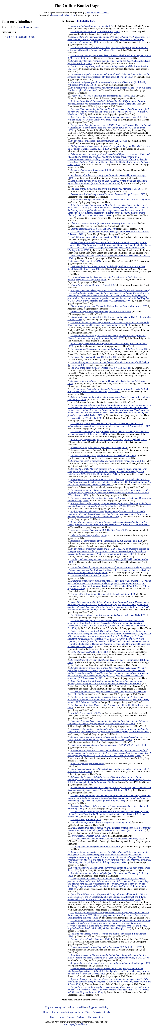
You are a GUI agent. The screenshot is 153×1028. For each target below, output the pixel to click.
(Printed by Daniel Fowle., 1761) (107, 471)
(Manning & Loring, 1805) (108, 915)
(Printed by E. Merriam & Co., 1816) (106, 189)
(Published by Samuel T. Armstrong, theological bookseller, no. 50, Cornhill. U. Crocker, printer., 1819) (109, 570)
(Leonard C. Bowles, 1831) (94, 357)
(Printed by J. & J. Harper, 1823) (100, 368)
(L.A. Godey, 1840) (108, 745)
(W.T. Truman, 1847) (109, 829)
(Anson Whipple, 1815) (108, 798)
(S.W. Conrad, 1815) (91, 170)
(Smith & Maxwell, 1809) (103, 96)
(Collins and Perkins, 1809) (108, 514)
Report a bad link (78, 1007)
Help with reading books (56, 1007)
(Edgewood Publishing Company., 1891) (109, 857)
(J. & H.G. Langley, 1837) (93, 229)
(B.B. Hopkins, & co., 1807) (99, 530)
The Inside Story (95, 1017)
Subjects (97, 1012)
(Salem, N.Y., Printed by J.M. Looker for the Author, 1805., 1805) (109, 390)
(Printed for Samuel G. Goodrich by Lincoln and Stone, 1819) (103, 594)
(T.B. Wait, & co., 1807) (106, 947)
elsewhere (37, 27)
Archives (81, 1017)
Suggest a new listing (98, 1007)
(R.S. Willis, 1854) (86, 819)
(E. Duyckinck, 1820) (104, 278)
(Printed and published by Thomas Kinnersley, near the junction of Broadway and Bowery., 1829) (108, 971)
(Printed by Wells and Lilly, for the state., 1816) (108, 989)
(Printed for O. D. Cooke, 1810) (107, 182)
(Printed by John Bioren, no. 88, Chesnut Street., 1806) (108, 606)
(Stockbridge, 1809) (110, 963)
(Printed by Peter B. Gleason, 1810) (101, 311)
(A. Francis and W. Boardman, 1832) (108, 39)
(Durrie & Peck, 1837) (108, 730)
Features (70, 1017)
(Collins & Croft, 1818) (109, 981)
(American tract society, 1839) (107, 738)
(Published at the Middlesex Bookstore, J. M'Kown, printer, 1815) (108, 424)
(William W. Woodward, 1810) (108, 111)
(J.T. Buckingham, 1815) (103, 455)
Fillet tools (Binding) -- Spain (20, 37)
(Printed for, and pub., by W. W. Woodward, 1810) (109, 779)
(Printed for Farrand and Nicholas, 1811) (107, 48)
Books (53, 1017)
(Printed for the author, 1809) (95, 846)
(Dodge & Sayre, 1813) (107, 194)
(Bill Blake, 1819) (109, 410)
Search (55, 1012)
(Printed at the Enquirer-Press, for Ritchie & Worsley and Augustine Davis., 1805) (108, 159)
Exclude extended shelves (97, 12)
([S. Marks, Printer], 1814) (93, 285)
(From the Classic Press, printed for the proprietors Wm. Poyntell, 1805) (106, 336)
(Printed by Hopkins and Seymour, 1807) (109, 75)
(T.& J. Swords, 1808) (108, 492)
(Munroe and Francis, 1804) (92, 26)
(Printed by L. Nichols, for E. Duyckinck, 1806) (108, 439)
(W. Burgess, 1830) (108, 722)
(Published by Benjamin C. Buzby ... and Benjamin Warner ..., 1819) (108, 323)
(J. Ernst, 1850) (87, 763)
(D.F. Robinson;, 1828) (108, 699)
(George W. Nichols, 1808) (86, 418)
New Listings (66, 1012)
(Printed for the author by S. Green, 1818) (108, 551)
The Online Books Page (76, 5)
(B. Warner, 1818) (98, 447)
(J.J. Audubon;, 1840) (90, 939)
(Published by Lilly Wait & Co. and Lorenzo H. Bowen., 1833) (109, 753)
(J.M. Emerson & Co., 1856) (94, 237)
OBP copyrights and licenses (76, 1024)
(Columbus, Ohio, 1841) (108, 883)
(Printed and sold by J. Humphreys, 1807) (108, 295)
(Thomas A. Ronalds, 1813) (89, 575)
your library (23, 27)
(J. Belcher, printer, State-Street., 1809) (107, 210)
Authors (79, 1012)
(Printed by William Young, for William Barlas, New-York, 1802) (107, 118)
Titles (87, 1012)
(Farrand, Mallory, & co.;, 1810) (109, 147)
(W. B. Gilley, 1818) (89, 652)
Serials (107, 1012)
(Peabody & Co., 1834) (88, 836)
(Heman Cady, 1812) (108, 615)
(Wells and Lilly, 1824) (85, 261)
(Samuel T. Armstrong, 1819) (110, 199)
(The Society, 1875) (107, 838)
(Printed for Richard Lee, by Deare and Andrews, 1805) (108, 306)
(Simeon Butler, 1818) (98, 141)
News (61, 1017)
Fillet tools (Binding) (84, 21)
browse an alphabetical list (63, 15)
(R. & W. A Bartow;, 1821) (109, 349)
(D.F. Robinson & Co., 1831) (108, 673)
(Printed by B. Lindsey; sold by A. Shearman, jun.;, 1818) (106, 541)
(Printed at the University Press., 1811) (101, 223)
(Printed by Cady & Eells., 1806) (108, 956)
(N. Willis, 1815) (109, 504)
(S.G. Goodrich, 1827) (85, 713)
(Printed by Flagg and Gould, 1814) (108, 461)
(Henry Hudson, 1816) (88, 535)
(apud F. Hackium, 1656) (106, 102)
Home (46, 1012)
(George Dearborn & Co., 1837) (95, 31)
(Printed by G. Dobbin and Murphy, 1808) (109, 924)
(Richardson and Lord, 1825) (105, 682)
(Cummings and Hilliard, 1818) (109, 788)
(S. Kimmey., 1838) (100, 822)
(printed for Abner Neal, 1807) (108, 523)
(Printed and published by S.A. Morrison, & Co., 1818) (107, 624)
